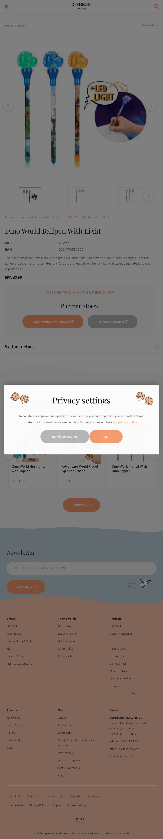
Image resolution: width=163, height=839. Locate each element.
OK (106, 436)
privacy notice (127, 422)
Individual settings (65, 436)
